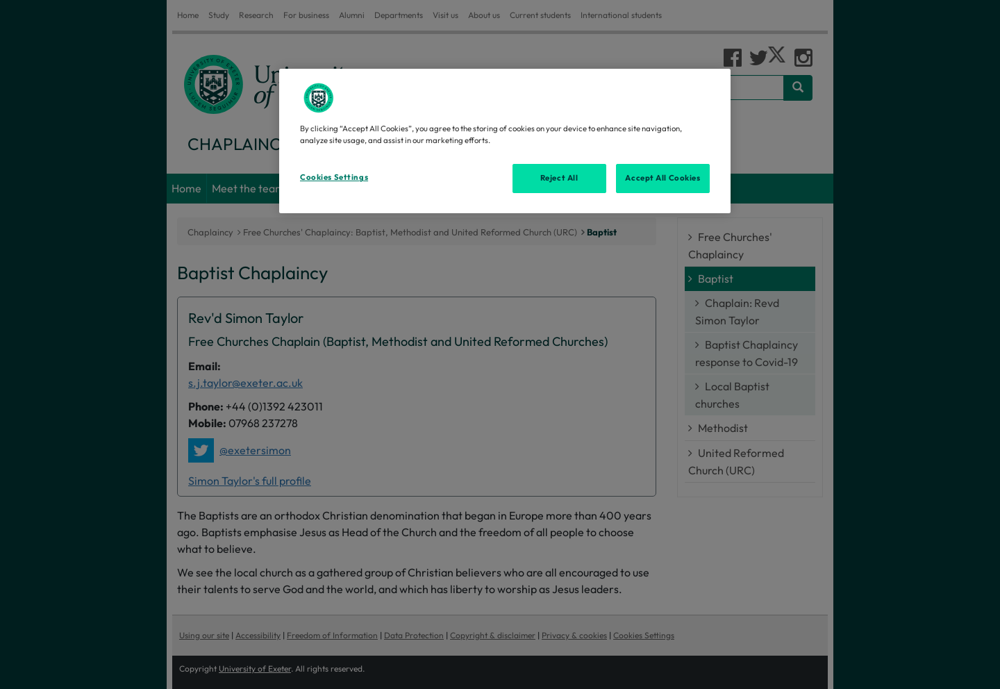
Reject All (559, 178)
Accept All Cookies (662, 178)
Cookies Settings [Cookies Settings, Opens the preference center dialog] (334, 177)
